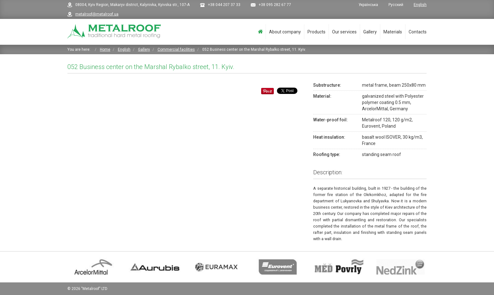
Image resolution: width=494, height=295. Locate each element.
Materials (392, 31)
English (420, 5)
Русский (396, 5)
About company (285, 31)
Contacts (418, 31)
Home (260, 32)
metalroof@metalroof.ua (96, 14)
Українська (369, 5)
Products (316, 31)
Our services (344, 31)
